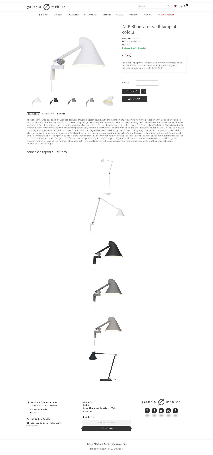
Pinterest (175, 410)
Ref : (124, 45)
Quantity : (126, 82)
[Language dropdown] (175, 6)
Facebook (154, 410)
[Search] (154, 6)
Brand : (125, 42)
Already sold (88, 411)
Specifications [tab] (48, 114)
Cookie (85, 405)
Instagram (147, 410)
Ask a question (134, 99)
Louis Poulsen (135, 41)
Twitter (161, 410)
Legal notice (87, 402)
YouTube (168, 410)
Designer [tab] (61, 114)
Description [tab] (33, 114)
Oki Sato (135, 38)
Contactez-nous (32, 425)
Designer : (126, 38)
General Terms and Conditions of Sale (99, 408)
